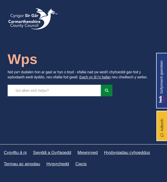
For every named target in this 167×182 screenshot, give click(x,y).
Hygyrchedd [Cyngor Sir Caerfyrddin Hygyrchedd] (57, 164)
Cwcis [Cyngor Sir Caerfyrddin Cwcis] (81, 164)
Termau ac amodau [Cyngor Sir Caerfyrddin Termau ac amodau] (22, 164)
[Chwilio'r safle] (54, 90)
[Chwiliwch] (106, 90)
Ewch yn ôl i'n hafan (95, 77)
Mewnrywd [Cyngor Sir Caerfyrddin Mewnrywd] (88, 152)
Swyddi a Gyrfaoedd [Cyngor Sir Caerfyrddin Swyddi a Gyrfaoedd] (52, 152)
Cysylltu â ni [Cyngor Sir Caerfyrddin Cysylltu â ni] (15, 152)
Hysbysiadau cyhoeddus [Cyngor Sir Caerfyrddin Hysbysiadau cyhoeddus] (127, 152)
